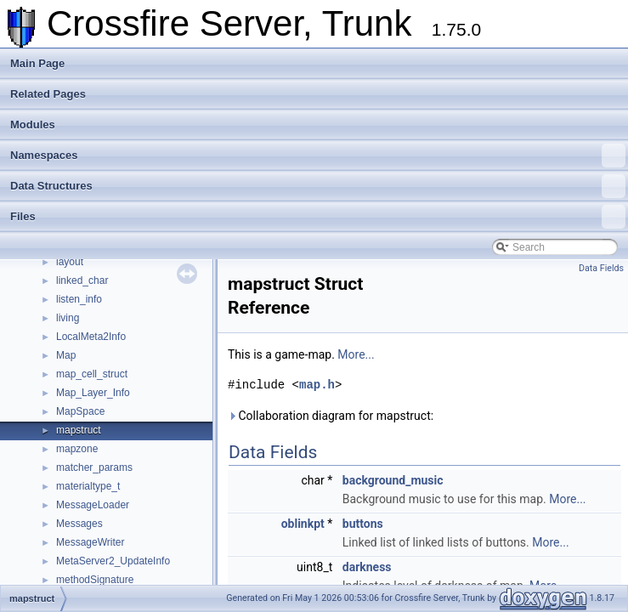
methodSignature (94, 580)
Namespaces (317, 155)
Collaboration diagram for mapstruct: (330, 415)
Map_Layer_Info (93, 393)
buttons (362, 523)
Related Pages (48, 94)
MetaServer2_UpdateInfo (113, 561)
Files (317, 217)
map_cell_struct (91, 374)
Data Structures (317, 186)
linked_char (82, 280)
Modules (32, 124)
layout (69, 262)
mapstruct (78, 430)
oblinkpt (303, 523)
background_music (393, 480)
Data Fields (601, 268)
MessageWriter (90, 542)
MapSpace (80, 411)
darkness (367, 567)
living (67, 318)
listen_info (79, 299)
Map (66, 355)
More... (355, 354)
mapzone (77, 449)
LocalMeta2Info (91, 337)
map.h (317, 385)
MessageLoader (92, 505)
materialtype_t (88, 486)
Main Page (37, 63)
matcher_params (94, 467)
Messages (79, 524)
